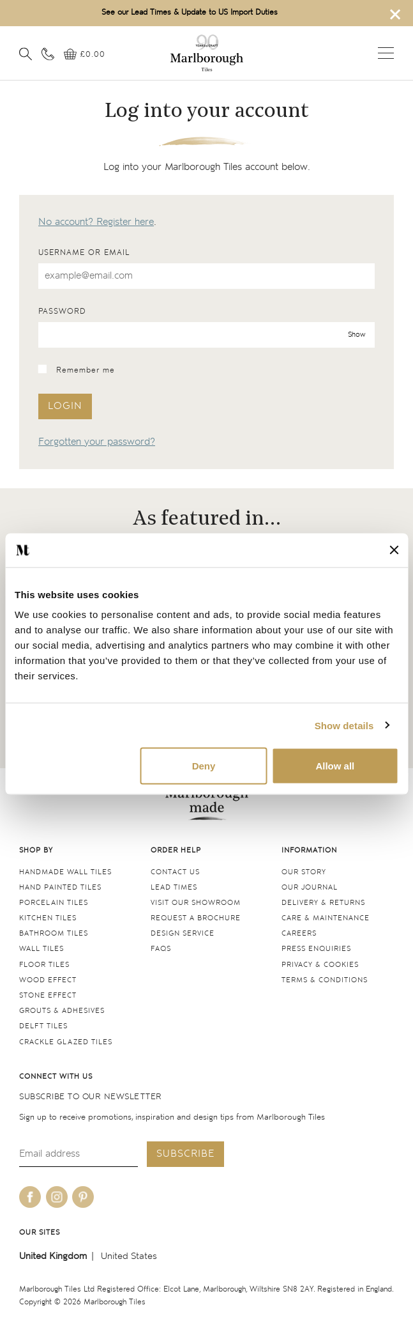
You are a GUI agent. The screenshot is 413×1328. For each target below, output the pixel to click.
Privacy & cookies (320, 964)
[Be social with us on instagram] (57, 1197)
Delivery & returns (323, 902)
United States (129, 1256)
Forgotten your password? (96, 442)
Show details (344, 725)
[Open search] (25, 53)
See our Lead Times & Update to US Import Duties (189, 12)
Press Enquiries (316, 949)
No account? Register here (96, 222)
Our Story (304, 872)
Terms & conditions (325, 980)
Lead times (174, 887)
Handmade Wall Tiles (65, 872)
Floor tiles (44, 964)
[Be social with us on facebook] (30, 1197)
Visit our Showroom (196, 902)
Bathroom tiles (53, 933)
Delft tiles (43, 1026)
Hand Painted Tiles (60, 887)
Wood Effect (48, 980)
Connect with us (56, 1076)
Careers (299, 933)
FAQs (161, 949)
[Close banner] (393, 550)
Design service (182, 933)
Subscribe (185, 1154)
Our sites (39, 1232)
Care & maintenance (326, 918)
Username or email (84, 253)
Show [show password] (356, 334)
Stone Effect (48, 995)
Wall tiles (41, 949)
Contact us (175, 872)
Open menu (386, 53)
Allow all (334, 766)
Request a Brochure (196, 918)
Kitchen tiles (48, 918)
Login (65, 406)
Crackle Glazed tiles (65, 1042)
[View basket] (84, 54)
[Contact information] (47, 53)
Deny (204, 766)
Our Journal (310, 887)
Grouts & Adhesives (62, 1010)
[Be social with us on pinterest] (83, 1197)
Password (62, 311)
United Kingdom (53, 1256)
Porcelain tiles (53, 902)
